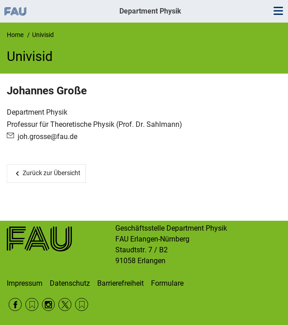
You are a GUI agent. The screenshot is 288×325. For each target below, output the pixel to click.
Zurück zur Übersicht (51, 172)
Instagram (48, 304)
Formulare (167, 283)
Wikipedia (81, 304)
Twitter (64, 304)
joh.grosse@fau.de (47, 136)
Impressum (24, 283)
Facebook (15, 304)
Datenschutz (70, 283)
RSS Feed (31, 304)
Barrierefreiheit (120, 283)
